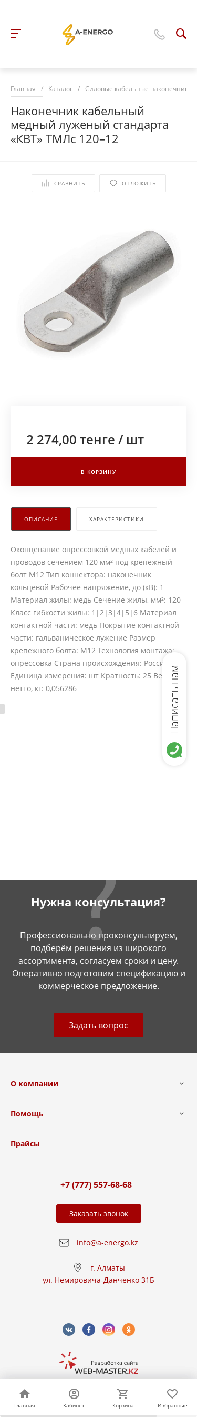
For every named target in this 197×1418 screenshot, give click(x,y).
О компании (34, 1084)
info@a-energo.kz (107, 1242)
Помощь (27, 1114)
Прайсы (25, 1144)
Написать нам (174, 699)
